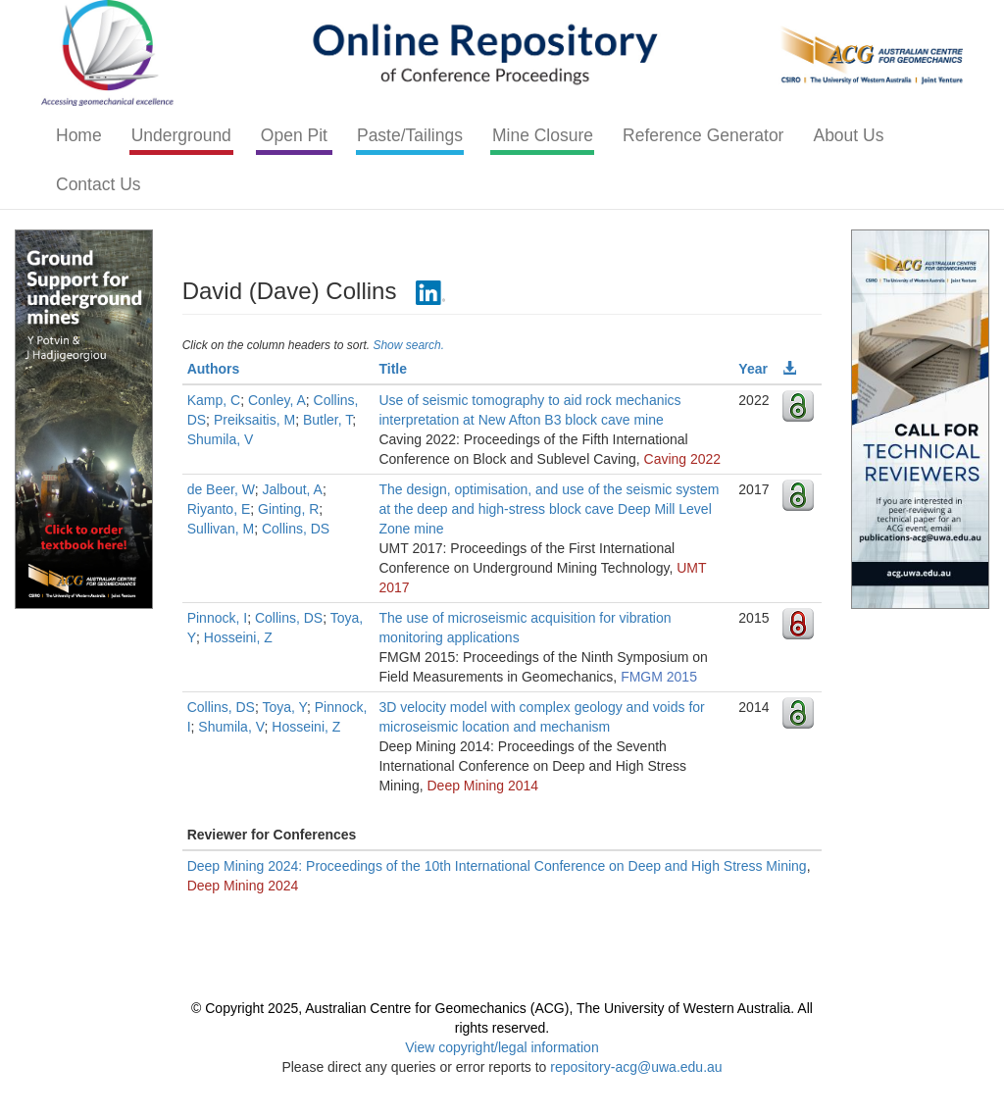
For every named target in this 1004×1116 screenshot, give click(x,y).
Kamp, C (213, 400)
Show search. (408, 345)
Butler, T (327, 420)
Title (392, 369)
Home (79, 135)
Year (753, 369)
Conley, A (277, 400)
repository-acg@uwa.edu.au (636, 1067)
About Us (848, 135)
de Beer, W (221, 489)
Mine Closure (542, 135)
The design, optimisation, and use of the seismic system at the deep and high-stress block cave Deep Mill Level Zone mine (548, 509)
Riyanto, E (219, 509)
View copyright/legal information (501, 1047)
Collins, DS (295, 528)
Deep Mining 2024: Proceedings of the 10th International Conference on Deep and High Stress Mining (497, 866)
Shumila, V (220, 439)
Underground (181, 135)
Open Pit (294, 135)
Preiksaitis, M (254, 420)
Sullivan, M (220, 528)
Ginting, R (288, 509)
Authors (213, 369)
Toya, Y (284, 707)
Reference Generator (703, 135)
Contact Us (98, 184)
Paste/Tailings (410, 135)
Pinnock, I (217, 618)
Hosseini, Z (238, 637)
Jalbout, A (292, 489)
